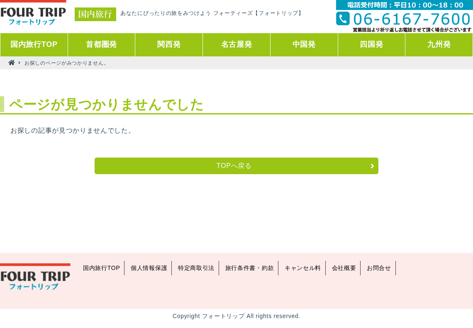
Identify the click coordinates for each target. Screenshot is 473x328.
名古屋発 (236, 44)
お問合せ (379, 268)
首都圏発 (101, 44)
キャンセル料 (303, 268)
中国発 (304, 44)
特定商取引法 (196, 268)
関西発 (168, 44)
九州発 (439, 44)
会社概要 (344, 268)
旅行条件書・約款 (249, 268)
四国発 (371, 44)
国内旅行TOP (34, 44)
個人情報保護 (149, 268)
